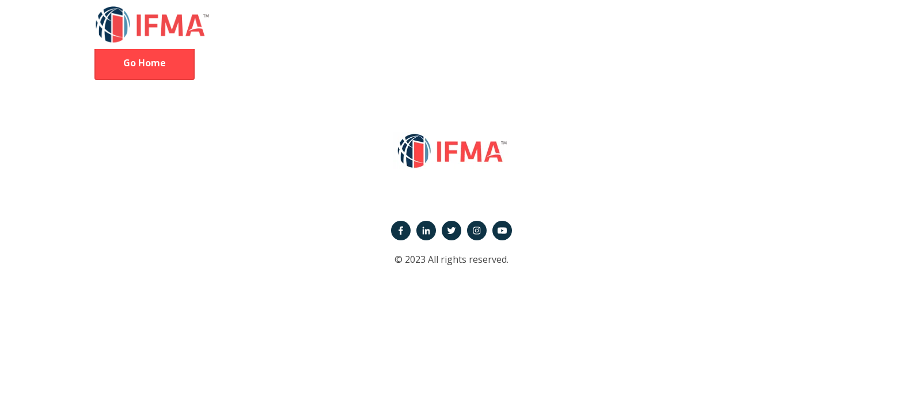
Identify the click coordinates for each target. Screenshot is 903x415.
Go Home (144, 62)
